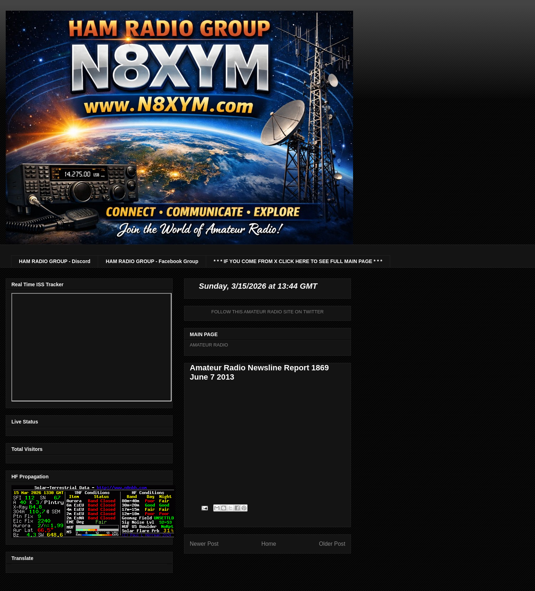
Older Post (332, 544)
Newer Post (204, 544)
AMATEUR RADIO (209, 345)
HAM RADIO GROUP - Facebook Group (152, 261)
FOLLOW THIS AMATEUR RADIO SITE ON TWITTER (268, 311)
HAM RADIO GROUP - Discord (54, 261)
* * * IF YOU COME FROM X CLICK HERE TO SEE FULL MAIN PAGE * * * (298, 261)
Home (268, 544)
